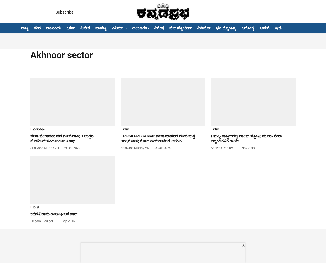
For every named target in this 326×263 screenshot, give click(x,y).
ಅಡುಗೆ (264, 28)
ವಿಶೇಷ (159, 28)
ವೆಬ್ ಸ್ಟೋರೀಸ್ (180, 28)
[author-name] (45, 148)
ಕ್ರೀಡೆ (278, 28)
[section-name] (72, 130)
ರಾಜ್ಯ (25, 28)
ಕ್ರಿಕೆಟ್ (70, 28)
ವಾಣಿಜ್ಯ (101, 28)
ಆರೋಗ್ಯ (248, 28)
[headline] (72, 139)
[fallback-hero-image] (72, 102)
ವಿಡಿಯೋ (204, 28)
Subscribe (64, 12)
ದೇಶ (37, 28)
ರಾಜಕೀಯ (53, 28)
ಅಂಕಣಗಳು (140, 28)
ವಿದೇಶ (85, 28)
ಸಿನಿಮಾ (117, 28)
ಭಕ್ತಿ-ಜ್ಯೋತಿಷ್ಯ (226, 28)
